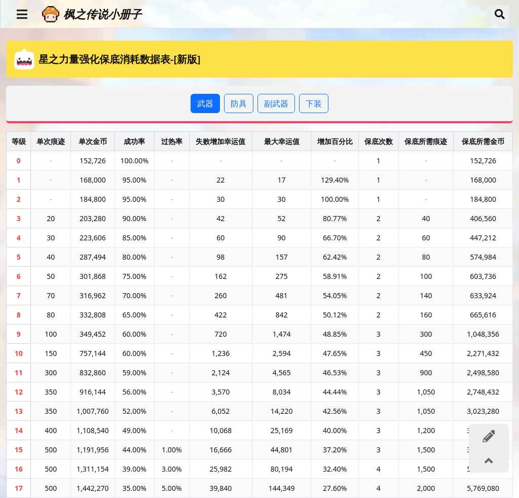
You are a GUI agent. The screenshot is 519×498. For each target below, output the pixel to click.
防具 (239, 103)
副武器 (276, 103)
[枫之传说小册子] (262, 14)
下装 (314, 103)
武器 (205, 103)
